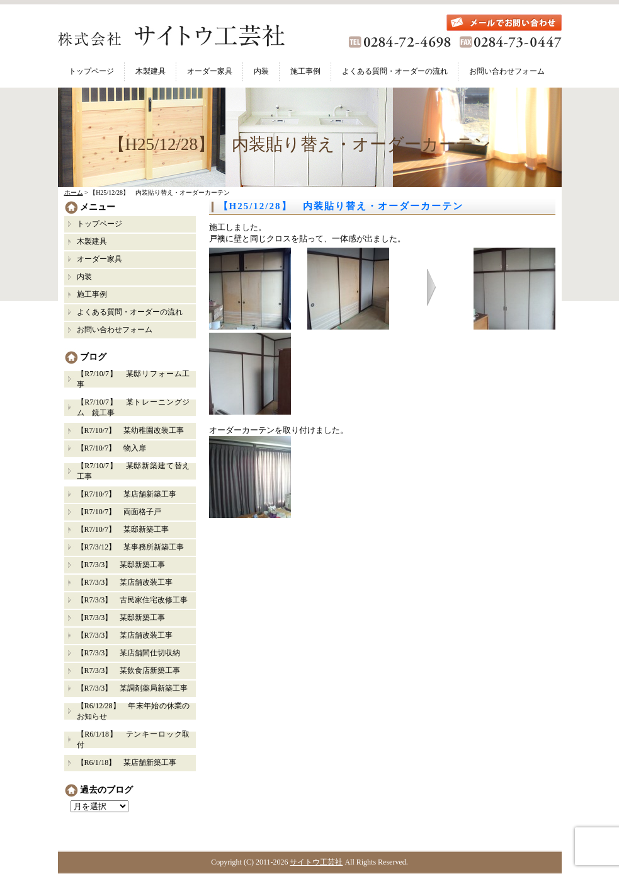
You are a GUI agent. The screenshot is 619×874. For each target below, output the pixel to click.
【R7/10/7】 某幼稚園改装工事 (131, 430)
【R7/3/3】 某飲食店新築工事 (129, 670)
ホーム (73, 192)
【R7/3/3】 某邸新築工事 (125, 564)
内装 (261, 71)
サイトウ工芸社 (316, 862)
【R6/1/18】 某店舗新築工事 (127, 762)
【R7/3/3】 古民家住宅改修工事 (132, 599)
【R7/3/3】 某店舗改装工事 (125, 582)
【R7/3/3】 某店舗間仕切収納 (129, 652)
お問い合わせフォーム (507, 71)
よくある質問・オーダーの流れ (395, 71)
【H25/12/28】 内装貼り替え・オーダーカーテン (341, 206)
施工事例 (305, 71)
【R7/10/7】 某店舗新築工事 (127, 494)
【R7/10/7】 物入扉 (112, 448)
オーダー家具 (209, 71)
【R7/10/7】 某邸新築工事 (123, 529)
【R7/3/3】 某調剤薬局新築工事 (132, 688)
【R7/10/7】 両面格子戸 (119, 511)
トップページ (91, 71)
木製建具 (150, 71)
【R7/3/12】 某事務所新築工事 (131, 547)
